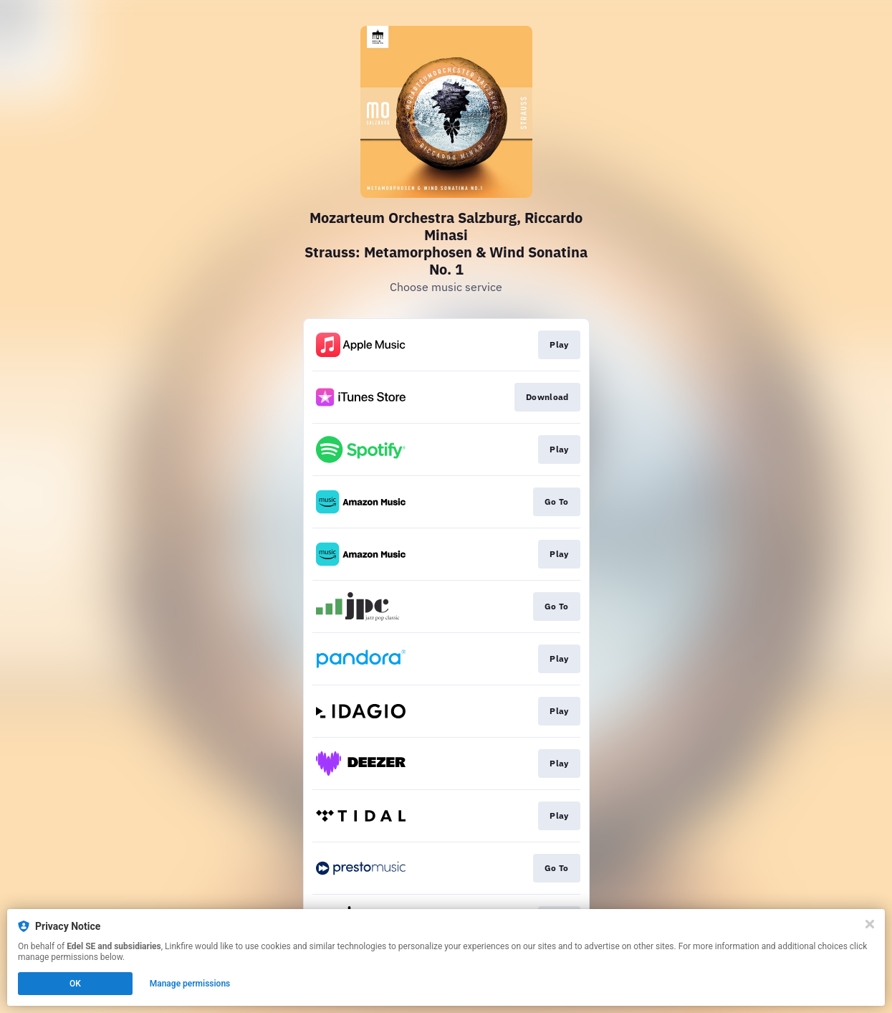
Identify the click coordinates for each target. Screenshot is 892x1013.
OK (75, 984)
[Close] (869, 924)
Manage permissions (190, 984)
